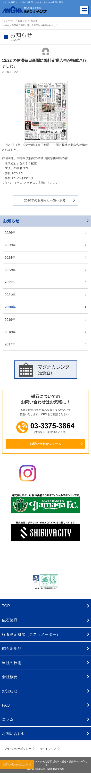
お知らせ (11, 221)
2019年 (10, 320)
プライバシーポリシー (17, 748)
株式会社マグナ (45, 558)
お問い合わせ (13, 733)
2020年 (10, 307)
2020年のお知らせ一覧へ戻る (45, 200)
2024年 (10, 257)
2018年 (10, 332)
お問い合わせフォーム (45, 444)
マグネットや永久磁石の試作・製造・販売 (50, 761)
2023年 (10, 270)
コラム (8, 719)
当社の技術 (11, 663)
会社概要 (9, 677)
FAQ (6, 705)
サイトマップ (48, 748)
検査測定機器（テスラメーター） (31, 634)
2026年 (10, 233)
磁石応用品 (11, 648)
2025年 (10, 245)
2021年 (10, 295)
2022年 (10, 282)
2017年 (10, 344)
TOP (6, 606)
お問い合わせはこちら (17, 764)
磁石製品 (9, 620)
